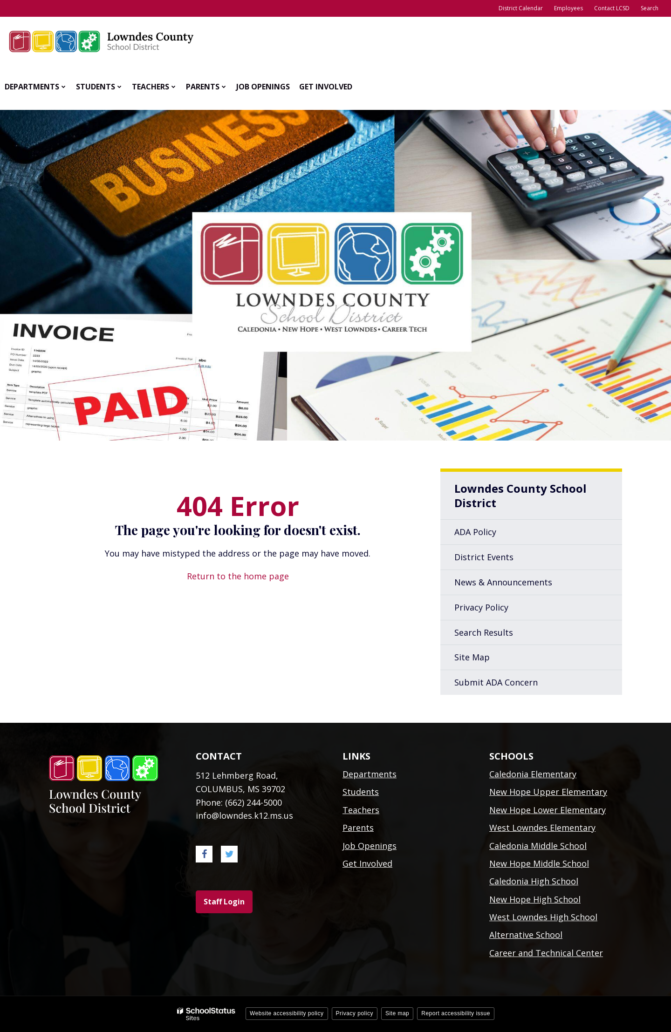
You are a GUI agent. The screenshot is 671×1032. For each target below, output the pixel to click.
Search (649, 8)
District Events (484, 557)
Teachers (360, 809)
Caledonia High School (533, 881)
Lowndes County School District (520, 495)
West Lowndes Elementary (542, 827)
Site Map (472, 657)
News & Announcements (503, 582)
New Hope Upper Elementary (548, 791)
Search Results (483, 632)
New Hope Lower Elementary (547, 809)
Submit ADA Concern (496, 682)
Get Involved (367, 863)
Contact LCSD (612, 8)
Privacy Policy (481, 607)
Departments (369, 774)
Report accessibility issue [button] (455, 1013)
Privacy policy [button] (354, 1013)
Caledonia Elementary (532, 774)
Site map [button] (397, 1013)
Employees (568, 8)
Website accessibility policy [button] (287, 1013)
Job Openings (369, 845)
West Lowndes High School (543, 917)
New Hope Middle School (539, 863)
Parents (358, 827)
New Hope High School (535, 899)
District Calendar (521, 8)
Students (360, 791)
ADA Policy (475, 531)
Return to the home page (238, 576)
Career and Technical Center (546, 952)
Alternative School (525, 934)
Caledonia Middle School (538, 845)
